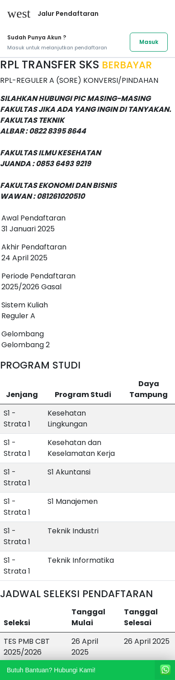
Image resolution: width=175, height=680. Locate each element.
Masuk (148, 42)
